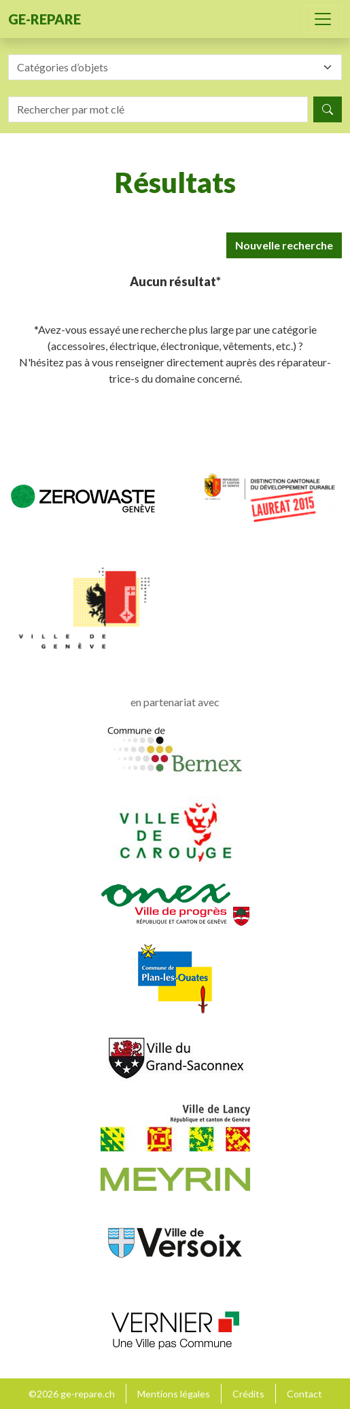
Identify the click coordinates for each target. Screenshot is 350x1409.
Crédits (248, 1393)
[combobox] (175, 67)
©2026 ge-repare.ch (72, 1393)
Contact (304, 1393)
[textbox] (167, 67)
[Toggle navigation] (323, 19)
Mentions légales (173, 1393)
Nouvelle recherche (284, 245)
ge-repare (44, 19)
